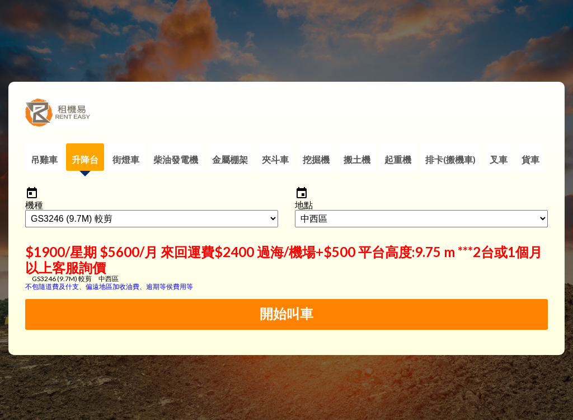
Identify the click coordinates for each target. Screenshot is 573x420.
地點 (304, 204)
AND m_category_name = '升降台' (151, 218)
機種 (34, 204)
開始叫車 (286, 313)
